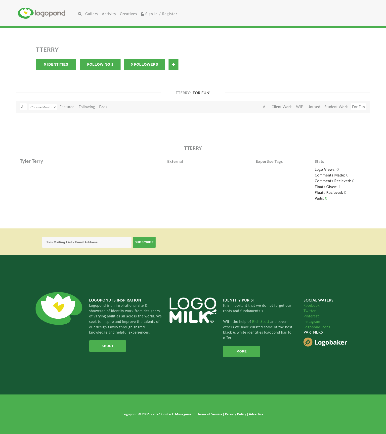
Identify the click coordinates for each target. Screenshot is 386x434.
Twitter (309, 311)
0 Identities (56, 64)
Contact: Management (178, 414)
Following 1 (100, 64)
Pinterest (311, 316)
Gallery (91, 14)
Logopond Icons (316, 327)
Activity (109, 14)
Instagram (311, 321)
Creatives (128, 14)
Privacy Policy (236, 414)
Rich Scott (261, 321)
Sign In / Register (159, 14)
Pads (103, 107)
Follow (173, 64)
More (241, 351)
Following (87, 107)
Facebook (311, 305)
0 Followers (144, 64)
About (107, 346)
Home (47, 13)
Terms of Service (210, 414)
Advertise (256, 414)
